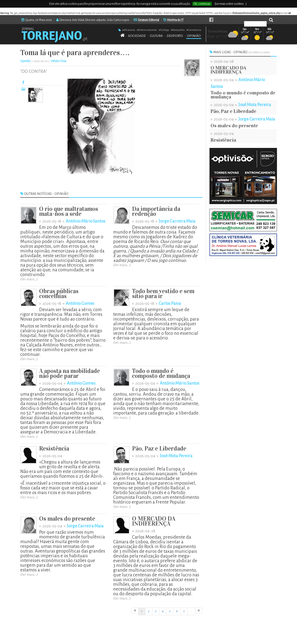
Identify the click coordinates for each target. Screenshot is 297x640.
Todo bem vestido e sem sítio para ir (163, 294)
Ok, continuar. (202, 3)
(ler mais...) (29, 279)
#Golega (164, 29)
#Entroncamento (147, 29)
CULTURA (156, 36)
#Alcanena (128, 29)
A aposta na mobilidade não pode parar (69, 373)
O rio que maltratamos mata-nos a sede (68, 211)
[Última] (198, 611)
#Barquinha (177, 29)
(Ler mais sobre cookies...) (231, 3)
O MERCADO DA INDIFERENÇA (153, 521)
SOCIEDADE (137, 36)
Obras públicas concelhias (59, 294)
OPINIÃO (194, 36)
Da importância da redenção (156, 211)
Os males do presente (67, 518)
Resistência (54, 448)
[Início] (135, 611)
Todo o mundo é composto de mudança (161, 373)
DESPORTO (175, 36)
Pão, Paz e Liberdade (159, 448)
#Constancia (193, 29)
